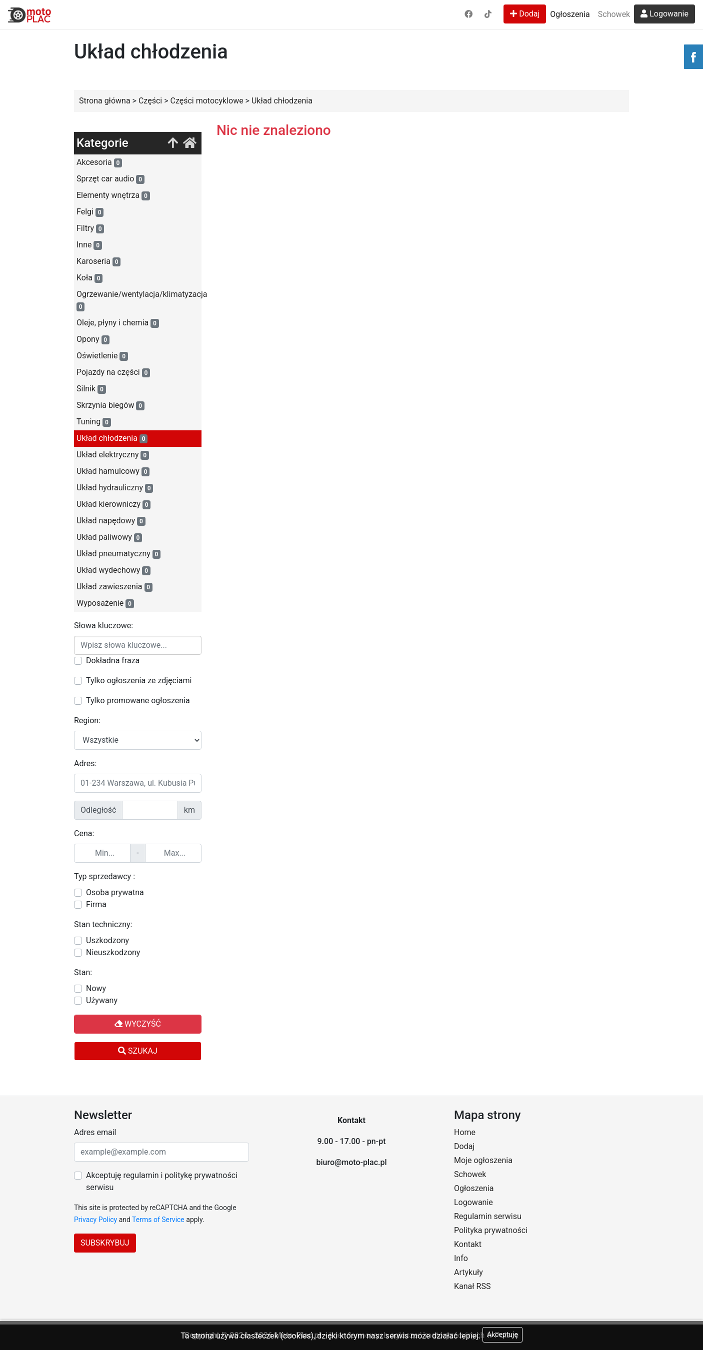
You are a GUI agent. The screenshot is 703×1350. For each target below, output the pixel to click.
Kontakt (468, 1244)
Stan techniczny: (103, 924)
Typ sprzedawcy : (104, 876)
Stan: (83, 972)
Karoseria (98, 261)
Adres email (95, 1132)
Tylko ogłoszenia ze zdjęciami (139, 680)
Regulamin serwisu (488, 1216)
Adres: (85, 763)
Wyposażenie (105, 603)
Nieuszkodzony (113, 952)
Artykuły (468, 1272)
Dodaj (525, 13)
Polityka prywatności (491, 1230)
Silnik (91, 389)
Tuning (93, 422)
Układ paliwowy (109, 537)
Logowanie (664, 13)
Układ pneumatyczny (118, 554)
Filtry (90, 228)
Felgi (90, 212)
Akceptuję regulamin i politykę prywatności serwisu (162, 1181)
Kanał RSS (472, 1286)
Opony (93, 339)
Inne (89, 245)
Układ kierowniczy (113, 504)
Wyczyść (137, 1024)
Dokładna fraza (113, 660)
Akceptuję (502, 1335)
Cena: (84, 833)
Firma (96, 904)
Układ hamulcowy (113, 471)
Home (465, 1132)
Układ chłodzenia (112, 438)
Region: (87, 720)
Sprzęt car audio (110, 179)
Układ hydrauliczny (114, 488)
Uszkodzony (107, 940)
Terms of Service (158, 1220)
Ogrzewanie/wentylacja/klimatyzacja (139, 300)
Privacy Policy (95, 1220)
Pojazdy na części (113, 372)
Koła (89, 278)
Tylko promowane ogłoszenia (138, 700)
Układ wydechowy (113, 570)
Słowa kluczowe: (103, 625)
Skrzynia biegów (110, 405)
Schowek (614, 14)
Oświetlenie (102, 356)
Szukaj (138, 1051)
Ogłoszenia (570, 14)
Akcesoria (99, 162)
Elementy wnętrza (113, 195)
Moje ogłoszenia (483, 1160)
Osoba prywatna (115, 892)
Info (461, 1258)
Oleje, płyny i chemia (117, 323)
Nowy (96, 988)
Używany (102, 1000)
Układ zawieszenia (114, 587)
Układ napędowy (111, 521)
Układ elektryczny (112, 455)
